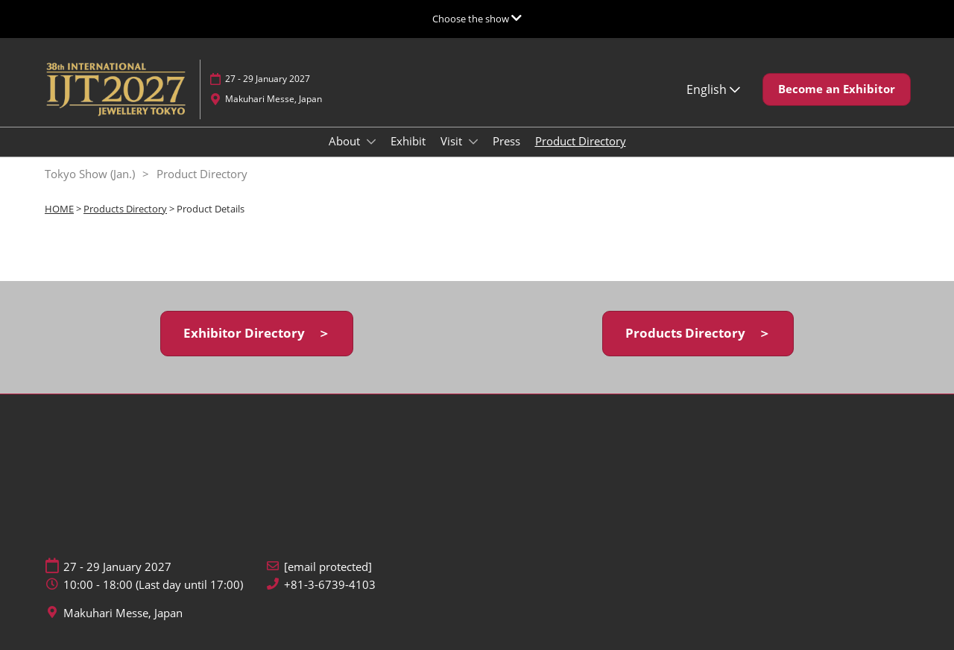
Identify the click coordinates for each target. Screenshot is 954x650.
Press (506, 140)
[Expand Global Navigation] (477, 18)
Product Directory (580, 140)
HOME (59, 208)
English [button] (713, 89)
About (346, 140)
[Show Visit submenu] (473, 141)
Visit (452, 140)
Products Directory (125, 208)
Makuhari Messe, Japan (273, 98)
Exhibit (408, 140)
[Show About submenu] (371, 141)
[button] (836, 89)
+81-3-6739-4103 (330, 585)
